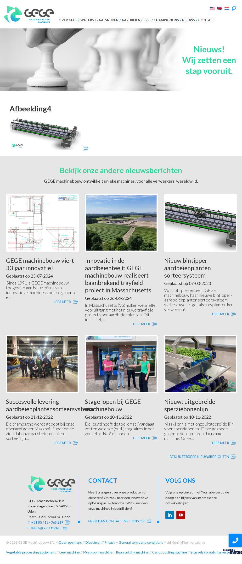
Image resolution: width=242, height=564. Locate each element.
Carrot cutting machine (169, 552)
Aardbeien (131, 20)
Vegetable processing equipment (31, 552)
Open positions (70, 542)
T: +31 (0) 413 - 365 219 (45, 522)
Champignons (166, 20)
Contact (206, 20)
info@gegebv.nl (45, 528)
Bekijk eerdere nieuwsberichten (199, 456)
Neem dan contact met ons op (116, 521)
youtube (180, 515)
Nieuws (188, 20)
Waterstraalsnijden (99, 20)
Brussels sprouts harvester (211, 552)
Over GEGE (68, 20)
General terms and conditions (141, 542)
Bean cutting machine (132, 552)
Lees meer (62, 302)
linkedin (169, 515)
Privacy (109, 542)
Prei (147, 20)
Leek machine (69, 552)
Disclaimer (93, 542)
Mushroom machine (98, 552)
